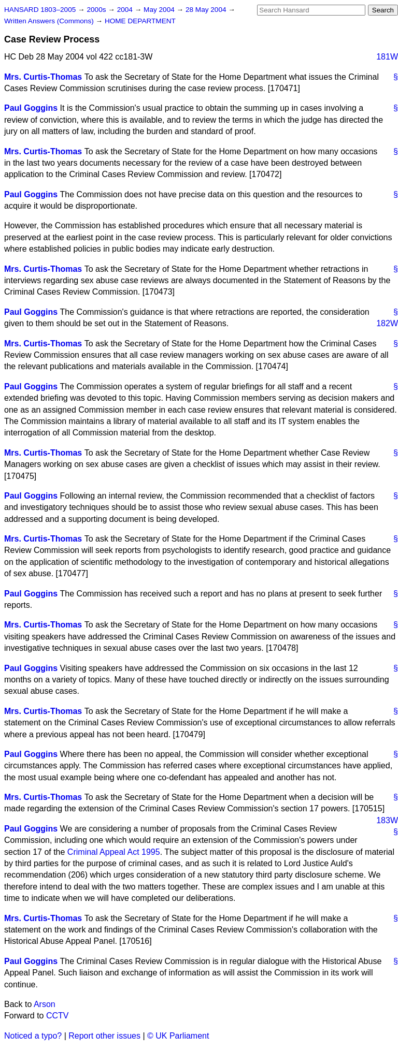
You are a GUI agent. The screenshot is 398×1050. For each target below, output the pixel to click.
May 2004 (160, 9)
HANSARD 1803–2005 (40, 9)
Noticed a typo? (33, 1035)
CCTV (57, 1015)
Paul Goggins (31, 108)
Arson (44, 1004)
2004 (126, 9)
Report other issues (104, 1035)
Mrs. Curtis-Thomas (43, 76)
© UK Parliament (178, 1035)
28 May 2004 (207, 9)
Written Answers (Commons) (50, 21)
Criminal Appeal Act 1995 (113, 852)
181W (387, 56)
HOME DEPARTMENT (140, 21)
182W (387, 323)
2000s (97, 9)
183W (387, 820)
